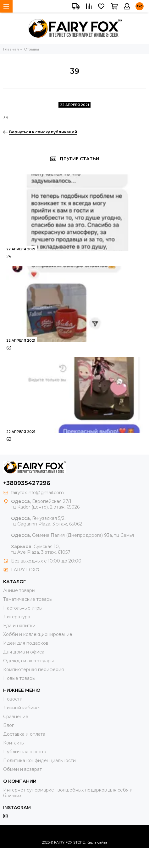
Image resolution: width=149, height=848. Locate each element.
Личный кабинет (22, 708)
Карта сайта (96, 842)
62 (8, 439)
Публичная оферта (24, 752)
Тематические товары (27, 599)
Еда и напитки (19, 625)
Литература (16, 617)
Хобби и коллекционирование (37, 634)
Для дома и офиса (23, 652)
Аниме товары (19, 590)
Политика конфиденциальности (39, 760)
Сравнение (15, 716)
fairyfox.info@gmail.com (37, 492)
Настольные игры (22, 608)
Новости (13, 699)
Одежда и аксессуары (28, 661)
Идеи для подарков (25, 643)
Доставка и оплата (24, 734)
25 (8, 256)
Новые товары (19, 678)
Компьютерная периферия (33, 669)
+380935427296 (26, 483)
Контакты (14, 743)
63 (8, 348)
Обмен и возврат (22, 769)
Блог (8, 725)
